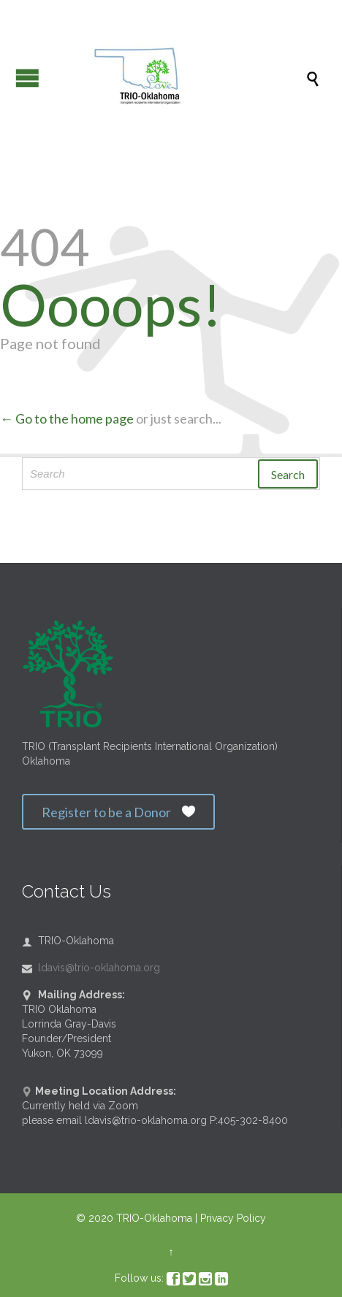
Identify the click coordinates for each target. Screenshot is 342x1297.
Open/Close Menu (27, 78)
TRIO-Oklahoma (154, 1218)
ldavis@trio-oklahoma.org (91, 967)
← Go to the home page (67, 418)
